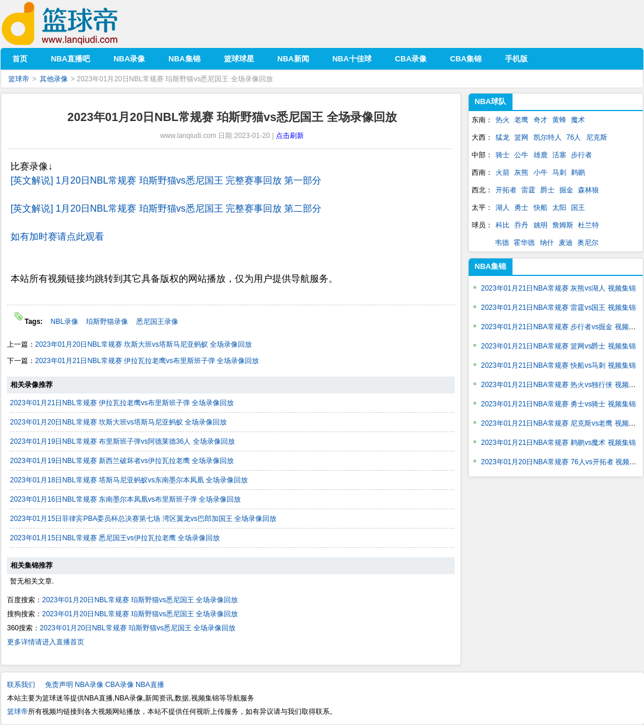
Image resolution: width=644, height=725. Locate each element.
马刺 (559, 172)
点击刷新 (290, 136)
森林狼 (588, 190)
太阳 (559, 207)
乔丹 (521, 225)
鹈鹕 (578, 172)
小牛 (541, 172)
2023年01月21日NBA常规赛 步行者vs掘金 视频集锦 (562, 327)
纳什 (547, 243)
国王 (578, 207)
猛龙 (503, 137)
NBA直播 (150, 685)
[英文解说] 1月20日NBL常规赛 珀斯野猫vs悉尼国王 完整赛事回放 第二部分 (166, 208)
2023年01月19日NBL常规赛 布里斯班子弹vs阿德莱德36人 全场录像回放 (122, 441)
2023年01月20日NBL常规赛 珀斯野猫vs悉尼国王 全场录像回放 (140, 600)
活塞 (559, 155)
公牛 (521, 155)
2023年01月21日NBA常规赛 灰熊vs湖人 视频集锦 (558, 288)
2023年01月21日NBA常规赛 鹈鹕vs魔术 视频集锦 (558, 443)
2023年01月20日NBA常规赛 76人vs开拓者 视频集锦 (562, 462)
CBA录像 (119, 685)
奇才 (541, 120)
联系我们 (21, 685)
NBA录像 (89, 685)
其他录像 (54, 79)
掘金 (566, 190)
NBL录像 (65, 321)
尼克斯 (596, 137)
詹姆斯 (562, 225)
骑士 (503, 155)
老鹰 (521, 120)
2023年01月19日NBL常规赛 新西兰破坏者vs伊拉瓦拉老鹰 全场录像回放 (122, 461)
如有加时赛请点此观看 (57, 236)
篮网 (521, 137)
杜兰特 (588, 225)
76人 (573, 137)
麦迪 (566, 243)
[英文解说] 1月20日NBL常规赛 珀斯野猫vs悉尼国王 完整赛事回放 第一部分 (166, 180)
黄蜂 (559, 120)
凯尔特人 (548, 137)
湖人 (503, 207)
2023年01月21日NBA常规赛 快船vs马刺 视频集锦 (558, 365)
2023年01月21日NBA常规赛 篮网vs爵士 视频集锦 (558, 346)
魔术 (578, 120)
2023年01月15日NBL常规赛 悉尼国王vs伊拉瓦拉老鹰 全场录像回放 (115, 538)
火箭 (503, 172)
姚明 (541, 225)
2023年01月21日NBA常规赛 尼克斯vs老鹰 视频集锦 (562, 423)
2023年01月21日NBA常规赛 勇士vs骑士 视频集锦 (558, 404)
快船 (541, 207)
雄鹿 (541, 155)
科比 (503, 225)
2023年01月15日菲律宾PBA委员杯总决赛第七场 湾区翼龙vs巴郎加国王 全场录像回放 (143, 519)
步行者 (581, 155)
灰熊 (521, 172)
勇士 (521, 207)
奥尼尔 (587, 243)
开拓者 (506, 190)
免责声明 (59, 685)
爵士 (548, 190)
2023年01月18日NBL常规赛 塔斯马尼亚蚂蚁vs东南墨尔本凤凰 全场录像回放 (129, 480)
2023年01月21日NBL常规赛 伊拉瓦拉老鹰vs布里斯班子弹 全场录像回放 (147, 361)
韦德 (502, 243)
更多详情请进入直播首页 (45, 642)
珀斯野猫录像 (108, 321)
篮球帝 (77, 24)
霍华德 (524, 243)
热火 (503, 120)
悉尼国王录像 (157, 321)
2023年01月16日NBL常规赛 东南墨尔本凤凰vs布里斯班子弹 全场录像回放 (125, 499)
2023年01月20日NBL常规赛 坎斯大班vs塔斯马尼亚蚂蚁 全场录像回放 (143, 344)
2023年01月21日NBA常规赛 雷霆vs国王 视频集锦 (558, 307)
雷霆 (528, 190)
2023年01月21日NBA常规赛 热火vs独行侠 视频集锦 (562, 385)
